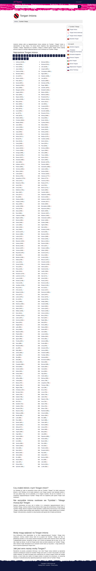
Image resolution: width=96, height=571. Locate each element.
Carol (17, 111)
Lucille (43, 466)
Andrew (18, 99)
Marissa (43, 378)
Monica (17, 176)
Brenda (43, 234)
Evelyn (17, 373)
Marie (17, 450)
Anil (42, 185)
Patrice (43, 310)
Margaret (18, 90)
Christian (18, 315)
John (42, 66)
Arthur (42, 380)
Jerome (18, 231)
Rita (17, 255)
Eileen (42, 408)
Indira (42, 266)
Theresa (43, 173)
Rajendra (43, 436)
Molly (17, 350)
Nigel (42, 73)
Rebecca (18, 413)
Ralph (42, 320)
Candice (43, 138)
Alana (17, 210)
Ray (42, 452)
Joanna (18, 436)
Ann (17, 76)
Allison (17, 171)
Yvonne (43, 180)
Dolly (17, 271)
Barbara (18, 257)
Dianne (17, 157)
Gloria (17, 134)
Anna (17, 294)
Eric (17, 299)
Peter (17, 80)
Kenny (43, 324)
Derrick (43, 464)
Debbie (43, 336)
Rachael (18, 345)
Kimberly (43, 229)
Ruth (42, 317)
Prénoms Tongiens (74, 57)
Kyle (42, 276)
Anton (42, 338)
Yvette (17, 380)
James (43, 169)
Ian (16, 113)
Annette (43, 201)
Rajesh (17, 217)
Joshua (17, 352)
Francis (18, 150)
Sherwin (43, 213)
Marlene (43, 215)
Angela (17, 92)
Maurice (18, 410)
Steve (17, 106)
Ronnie (43, 283)
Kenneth (43, 111)
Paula (42, 280)
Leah (17, 417)
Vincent (43, 413)
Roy (17, 287)
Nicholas (43, 83)
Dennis (43, 197)
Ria (17, 197)
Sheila (42, 204)
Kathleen (18, 164)
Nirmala (18, 392)
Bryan (42, 441)
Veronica (18, 169)
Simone (18, 248)
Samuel (18, 155)
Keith (17, 115)
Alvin (42, 245)
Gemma (18, 320)
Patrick (17, 166)
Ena (42, 459)
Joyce (42, 150)
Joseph (43, 69)
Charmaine (44, 217)
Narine (43, 415)
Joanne (18, 148)
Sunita (43, 343)
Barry (42, 315)
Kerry (42, 255)
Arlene (43, 236)
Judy (17, 131)
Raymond (43, 208)
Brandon (43, 162)
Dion (42, 443)
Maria (42, 124)
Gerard (17, 264)
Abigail (17, 324)
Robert (17, 117)
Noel (17, 359)
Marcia (17, 220)
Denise (43, 134)
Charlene (43, 352)
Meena (17, 383)
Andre (42, 129)
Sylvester (18, 466)
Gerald (43, 303)
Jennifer (43, 87)
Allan (17, 192)
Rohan (17, 464)
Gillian (42, 250)
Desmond (43, 292)
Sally (17, 438)
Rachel (43, 243)
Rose (17, 420)
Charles (43, 248)
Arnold (43, 257)
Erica (42, 389)
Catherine (18, 215)
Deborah (43, 264)
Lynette (17, 206)
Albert (17, 308)
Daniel (43, 127)
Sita (17, 357)
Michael (43, 62)
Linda (17, 173)
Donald (17, 399)
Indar (17, 462)
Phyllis (17, 334)
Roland (43, 285)
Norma (43, 424)
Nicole (17, 83)
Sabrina (18, 445)
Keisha (43, 171)
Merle (17, 238)
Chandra (43, 262)
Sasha (43, 366)
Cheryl (17, 129)
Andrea (17, 243)
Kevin (17, 66)
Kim (17, 457)
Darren (17, 234)
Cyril (42, 387)
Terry (17, 301)
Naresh (17, 422)
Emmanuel (44, 359)
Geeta (17, 222)
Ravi (17, 213)
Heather (18, 406)
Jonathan (18, 285)
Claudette (18, 364)
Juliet (42, 396)
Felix (17, 376)
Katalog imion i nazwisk (44, 565)
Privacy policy (54, 565)
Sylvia (42, 157)
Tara (17, 266)
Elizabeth (43, 90)
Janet (42, 294)
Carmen (18, 369)
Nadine (17, 385)
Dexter (43, 120)
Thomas (43, 385)
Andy (42, 117)
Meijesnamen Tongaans (76, 66)
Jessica (18, 443)
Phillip (42, 301)
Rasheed (43, 410)
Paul (42, 145)
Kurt (42, 287)
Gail (17, 185)
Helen (17, 227)
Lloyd (17, 355)
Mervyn (43, 259)
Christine (18, 120)
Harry (17, 343)
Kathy (42, 455)
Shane (43, 238)
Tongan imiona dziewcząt (76, 32)
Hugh (17, 434)
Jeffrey (17, 378)
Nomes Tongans (74, 63)
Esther (43, 220)
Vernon (43, 313)
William (17, 310)
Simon (43, 297)
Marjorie (18, 331)
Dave (17, 141)
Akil (17, 401)
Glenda (43, 357)
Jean (17, 162)
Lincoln (43, 334)
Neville (17, 415)
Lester (17, 297)
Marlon (43, 92)
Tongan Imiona (73, 29)
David (17, 64)
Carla (42, 369)
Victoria (18, 250)
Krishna (43, 148)
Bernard (43, 364)
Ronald (43, 97)
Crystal (43, 106)
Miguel (17, 387)
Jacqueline (18, 178)
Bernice (43, 457)
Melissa (43, 94)
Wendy (43, 115)
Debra (42, 178)
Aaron (42, 159)
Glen (17, 313)
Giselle (43, 222)
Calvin (42, 422)
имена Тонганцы (74, 69)
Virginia (18, 431)
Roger (42, 85)
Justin (17, 317)
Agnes (17, 338)
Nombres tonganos (74, 47)
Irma (42, 401)
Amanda (18, 159)
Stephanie (43, 194)
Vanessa (43, 176)
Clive (17, 448)
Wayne (17, 97)
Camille (43, 192)
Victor (17, 180)
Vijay (42, 373)
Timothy (18, 341)
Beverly (18, 245)
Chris (17, 290)
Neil (17, 138)
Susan (43, 108)
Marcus (43, 241)
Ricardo (43, 113)
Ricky (17, 269)
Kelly (42, 322)
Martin (42, 210)
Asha (17, 194)
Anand (43, 299)
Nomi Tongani (73, 60)
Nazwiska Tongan (74, 38)
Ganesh (18, 424)
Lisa (42, 78)
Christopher (44, 71)
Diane (42, 429)
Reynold (18, 252)
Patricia (18, 71)
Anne (42, 371)
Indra (42, 152)
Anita (42, 278)
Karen (42, 101)
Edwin (42, 394)
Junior (17, 127)
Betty (42, 431)
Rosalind (43, 450)
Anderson (43, 199)
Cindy (17, 143)
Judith (42, 271)
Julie (42, 462)
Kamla (43, 329)
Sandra (43, 80)
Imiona (16, 21)
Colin (42, 331)
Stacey (43, 327)
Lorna (42, 392)
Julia (42, 434)
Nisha (42, 362)
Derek (17, 366)
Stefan (17, 371)
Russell (18, 408)
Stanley (18, 429)
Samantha (43, 166)
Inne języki (78, 2)
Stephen (43, 76)
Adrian (17, 136)
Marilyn (43, 136)
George (18, 152)
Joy (17, 348)
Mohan (17, 336)
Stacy (17, 204)
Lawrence (18, 276)
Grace (42, 290)
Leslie (17, 236)
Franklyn (43, 355)
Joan (17, 124)
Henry (17, 329)
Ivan (17, 441)
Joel (42, 104)
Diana (17, 322)
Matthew (18, 190)
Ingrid (42, 224)
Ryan (17, 94)
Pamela (43, 164)
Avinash (43, 348)
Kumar (17, 362)
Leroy (42, 345)
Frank (17, 283)
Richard (43, 64)
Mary (17, 101)
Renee (17, 459)
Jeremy (43, 350)
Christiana (18, 389)
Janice (43, 308)
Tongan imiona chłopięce (76, 35)
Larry (17, 262)
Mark (17, 108)
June (42, 273)
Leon (17, 224)
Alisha (17, 455)
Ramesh (18, 183)
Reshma (18, 303)
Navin (42, 420)
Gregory (18, 201)
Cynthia (43, 122)
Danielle (18, 403)
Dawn (42, 403)
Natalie (17, 122)
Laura (17, 278)
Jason (17, 69)
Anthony (18, 62)
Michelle (18, 73)
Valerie (17, 394)
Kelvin (42, 141)
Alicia (17, 87)
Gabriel (17, 396)
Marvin (43, 187)
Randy (43, 183)
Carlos (43, 376)
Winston (43, 99)
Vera (42, 445)
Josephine (43, 383)
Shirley (43, 131)
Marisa (17, 452)
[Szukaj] (79, 6)
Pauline (43, 448)
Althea (17, 427)
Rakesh (43, 399)
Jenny (42, 427)
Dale (42, 227)
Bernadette (44, 206)
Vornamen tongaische (75, 54)
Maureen (18, 241)
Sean (42, 143)
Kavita (17, 306)
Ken (42, 417)
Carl (17, 187)
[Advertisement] (39, 33)
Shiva (42, 406)
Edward (18, 292)
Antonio (43, 341)
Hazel (42, 306)
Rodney (18, 199)
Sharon (17, 78)
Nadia (17, 259)
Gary (17, 229)
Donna (17, 145)
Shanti (43, 438)
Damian (18, 280)
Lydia (17, 327)
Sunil (42, 231)
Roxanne (18, 273)
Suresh (43, 252)
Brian (17, 104)
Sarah (42, 190)
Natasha (18, 85)
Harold (43, 269)
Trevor (43, 155)
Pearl (17, 208)
